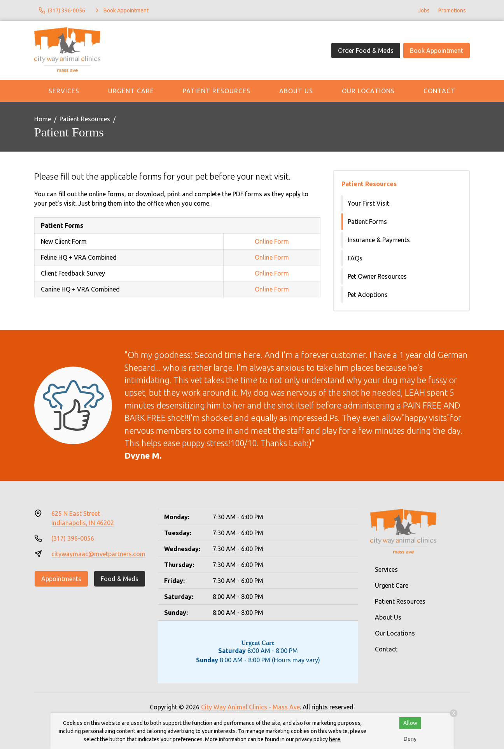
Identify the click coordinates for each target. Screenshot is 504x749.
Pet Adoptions (368, 294)
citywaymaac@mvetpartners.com (98, 553)
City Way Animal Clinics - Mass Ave (250, 707)
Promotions (452, 10)
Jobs (424, 10)
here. (335, 739)
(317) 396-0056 (72, 538)
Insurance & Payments (379, 239)
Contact (439, 90)
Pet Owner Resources (377, 276)
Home (42, 118)
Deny (410, 739)
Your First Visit (368, 203)
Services (64, 90)
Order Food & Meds (366, 50)
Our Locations (368, 90)
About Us (296, 90)
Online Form (272, 241)
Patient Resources (216, 90)
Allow (410, 723)
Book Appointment (436, 50)
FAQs (355, 258)
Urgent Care (131, 90)
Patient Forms (367, 221)
